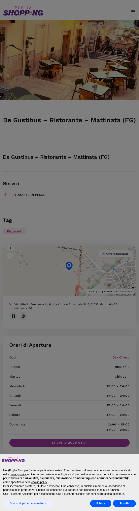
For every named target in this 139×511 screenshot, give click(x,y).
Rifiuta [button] (100, 503)
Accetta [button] (124, 503)
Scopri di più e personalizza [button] (28, 503)
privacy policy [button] (18, 474)
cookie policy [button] (39, 482)
